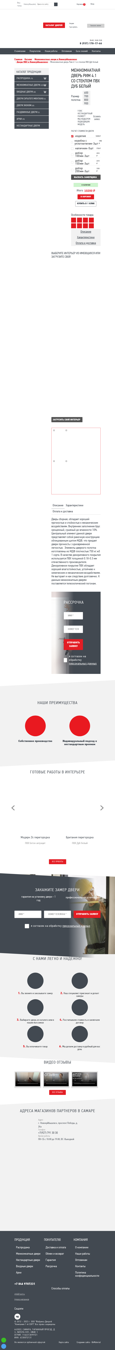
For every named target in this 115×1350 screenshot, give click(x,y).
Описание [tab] (58, 505)
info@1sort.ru (19, 1294)
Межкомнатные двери (30, 85)
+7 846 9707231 (24, 1284)
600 (86, 92)
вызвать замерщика (85, 177)
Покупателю (35, 51)
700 (86, 96)
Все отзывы (57, 1092)
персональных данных (83, 663)
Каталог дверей (54, 25)
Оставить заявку (97, 117)
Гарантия (51, 1260)
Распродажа (25, 78)
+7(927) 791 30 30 (48, 1132)
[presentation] (13, 808)
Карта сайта (64, 1342)
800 (86, 100)
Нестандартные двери (28, 126)
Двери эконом (25, 105)
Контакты (96, 51)
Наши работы (51, 51)
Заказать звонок (95, 26)
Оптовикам (67, 51)
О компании (19, 51)
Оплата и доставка (86, 243)
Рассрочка (51, 1266)
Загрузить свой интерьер (66, 420)
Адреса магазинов (21, 1299)
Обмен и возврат (55, 1253)
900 (86, 103)
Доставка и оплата (56, 1247)
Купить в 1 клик (86, 203)
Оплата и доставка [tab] (63, 511)
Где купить (73, 27)
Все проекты (57, 862)
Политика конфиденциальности (87, 1274)
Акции (71, 24)
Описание (85, 231)
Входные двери (26, 92)
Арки (21, 119)
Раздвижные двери (28, 112)
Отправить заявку (73, 644)
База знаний (82, 51)
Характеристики (86, 237)
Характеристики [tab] (74, 505)
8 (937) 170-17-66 (91, 43)
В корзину (86, 197)
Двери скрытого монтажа (31, 98)
